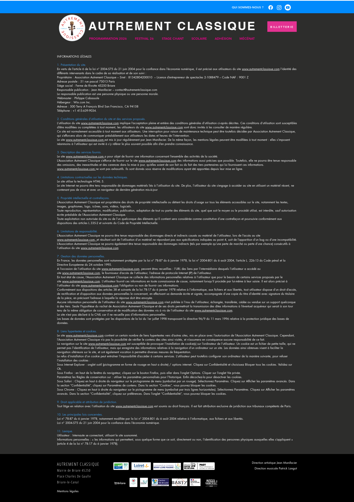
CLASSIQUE (216, 26)
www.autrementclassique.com (261, 69)
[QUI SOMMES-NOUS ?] (247, 7)
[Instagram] (279, 7)
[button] (108, 38)
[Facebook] (271, 7)
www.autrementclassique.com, (77, 240)
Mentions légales (68, 491)
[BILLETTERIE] (282, 26)
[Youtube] (288, 7)
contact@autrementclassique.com (136, 90)
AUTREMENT (130, 26)
